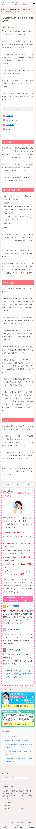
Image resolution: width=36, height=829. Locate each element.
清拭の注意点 (10, 125)
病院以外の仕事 (29, 826)
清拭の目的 (9, 116)
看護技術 (10, 27)
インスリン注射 (10, 737)
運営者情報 (8, 802)
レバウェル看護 (13, 630)
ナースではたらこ (14, 650)
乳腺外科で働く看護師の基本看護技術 (17, 740)
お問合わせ (8, 806)
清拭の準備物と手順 (12, 120)
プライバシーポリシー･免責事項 (14, 809)
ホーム (5, 826)
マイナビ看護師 (13, 606)
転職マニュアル (17, 826)
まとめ (8, 129)
